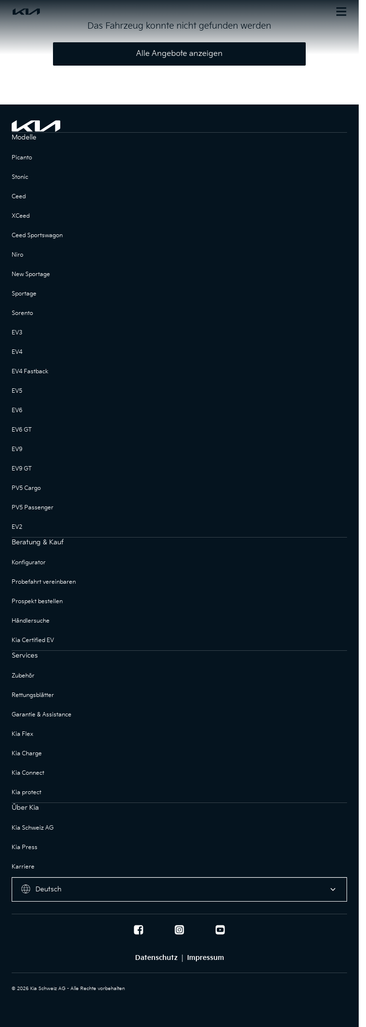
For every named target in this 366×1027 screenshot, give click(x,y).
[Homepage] (95, 11)
